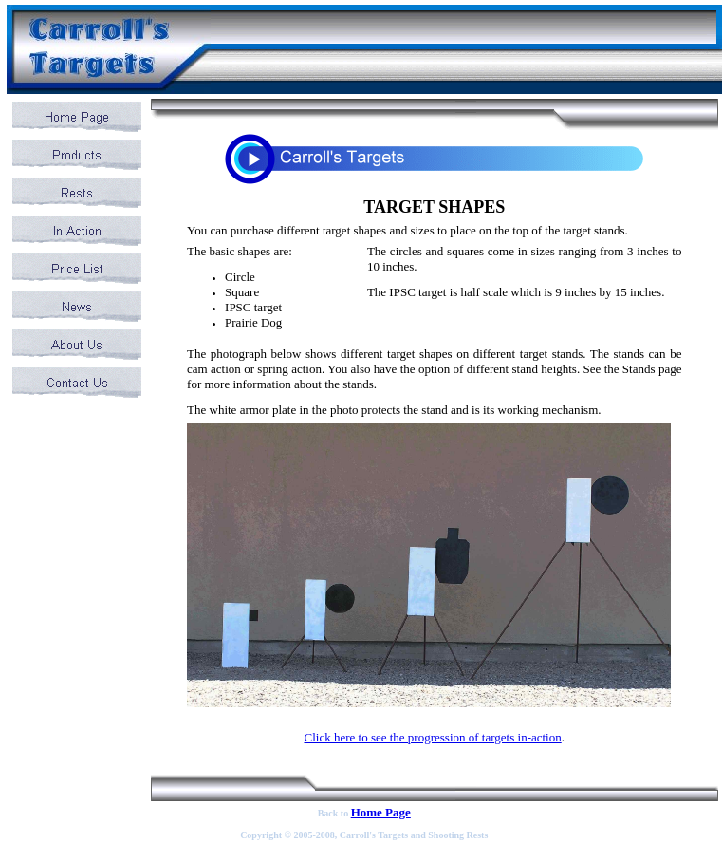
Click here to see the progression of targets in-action (432, 737)
